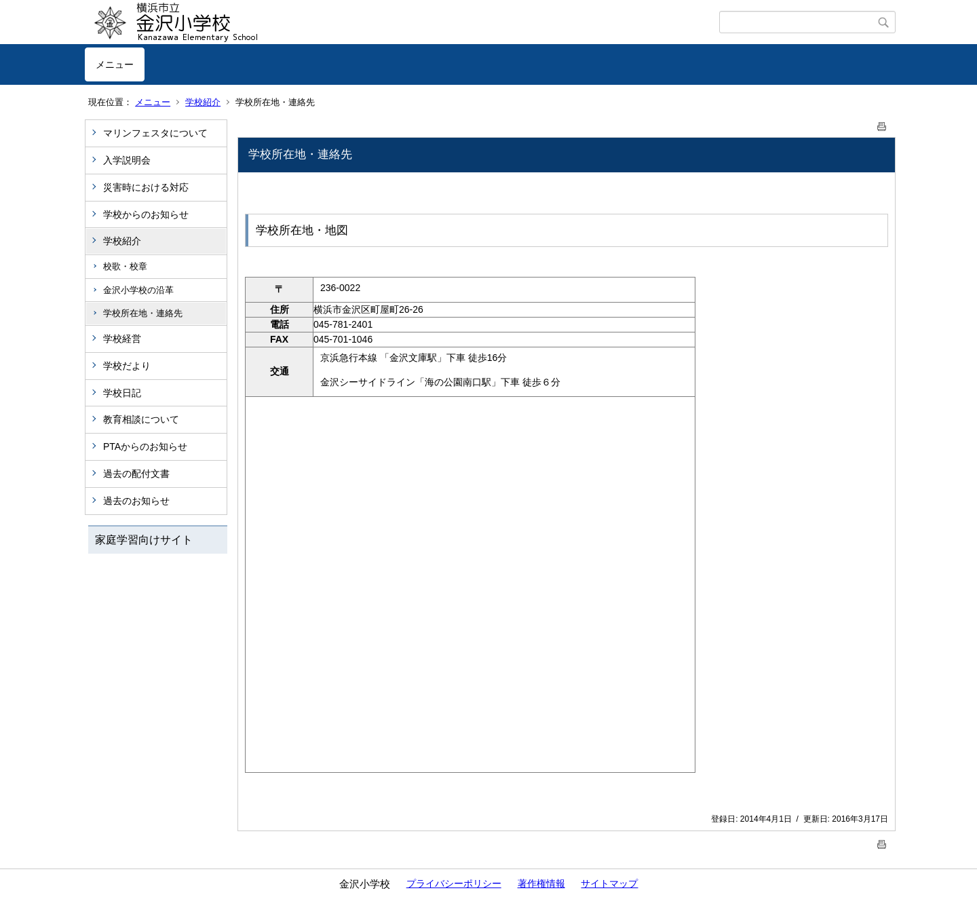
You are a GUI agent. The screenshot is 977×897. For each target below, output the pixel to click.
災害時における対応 (146, 187)
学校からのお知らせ (146, 214)
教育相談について (141, 419)
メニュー (115, 64)
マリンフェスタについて (155, 133)
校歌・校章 (125, 266)
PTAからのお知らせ (145, 446)
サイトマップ (609, 883)
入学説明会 (127, 160)
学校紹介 (203, 102)
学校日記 (122, 392)
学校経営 (122, 338)
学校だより (127, 365)
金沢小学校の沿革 (138, 290)
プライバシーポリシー (453, 883)
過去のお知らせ (136, 500)
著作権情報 (541, 883)
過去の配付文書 (136, 473)
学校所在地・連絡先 (143, 313)
